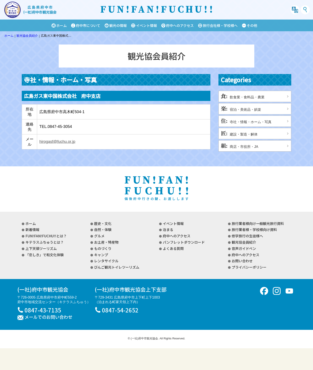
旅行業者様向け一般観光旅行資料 (258, 223)
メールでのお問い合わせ (48, 317)
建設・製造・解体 (244, 134)
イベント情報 (146, 25)
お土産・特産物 (106, 242)
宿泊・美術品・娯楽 (245, 109)
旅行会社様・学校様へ (220, 25)
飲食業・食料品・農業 (247, 97)
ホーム (61, 25)
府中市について (88, 25)
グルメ (99, 235)
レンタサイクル (106, 260)
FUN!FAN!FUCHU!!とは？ (46, 235)
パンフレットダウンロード (184, 242)
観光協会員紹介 (244, 242)
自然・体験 (103, 229)
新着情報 (32, 229)
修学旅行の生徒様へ (247, 235)
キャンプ (101, 254)
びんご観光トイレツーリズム (116, 267)
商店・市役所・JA (244, 147)
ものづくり (103, 248)
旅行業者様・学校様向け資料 (254, 229)
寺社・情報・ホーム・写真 (250, 122)
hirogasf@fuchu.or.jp (57, 141)
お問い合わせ (242, 260)
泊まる (168, 229)
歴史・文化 (103, 223)
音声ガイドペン (244, 248)
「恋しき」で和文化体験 (44, 254)
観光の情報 (118, 25)
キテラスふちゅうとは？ (44, 242)
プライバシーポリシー (249, 267)
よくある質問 (173, 248)
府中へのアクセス (180, 25)
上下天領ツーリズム (41, 248)
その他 (252, 25)
